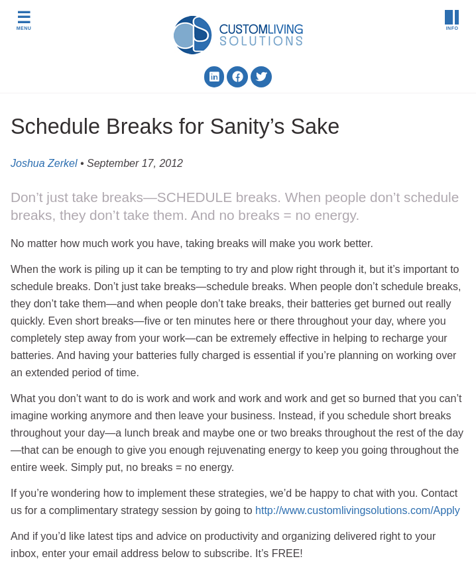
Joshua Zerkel (44, 163)
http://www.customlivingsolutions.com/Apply (357, 510)
